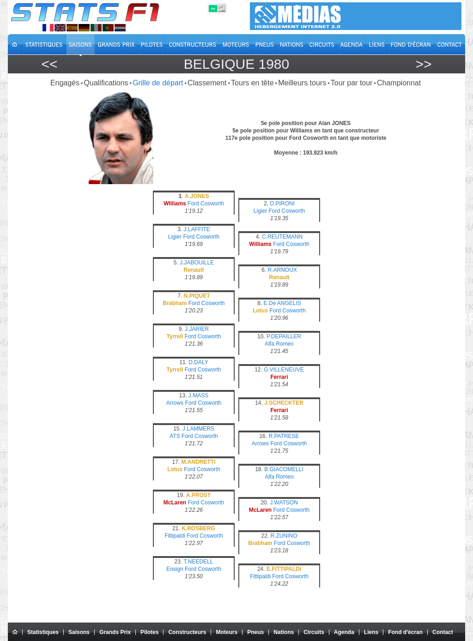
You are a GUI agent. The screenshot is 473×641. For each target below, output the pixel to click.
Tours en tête (252, 83)
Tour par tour (352, 83)
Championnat (399, 83)
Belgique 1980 (236, 64)
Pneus (255, 632)
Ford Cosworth (206, 203)
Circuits (313, 632)
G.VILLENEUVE (284, 369)
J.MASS (198, 395)
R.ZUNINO (284, 536)
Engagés (64, 83)
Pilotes (149, 632)
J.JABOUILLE (197, 262)
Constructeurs (187, 632)
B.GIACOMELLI (283, 469)
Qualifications (106, 83)
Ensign (174, 569)
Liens (371, 632)
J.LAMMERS (198, 428)
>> (423, 64)
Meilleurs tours (302, 83)
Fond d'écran (405, 632)
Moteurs (226, 632)
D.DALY (198, 362)
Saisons (79, 632)
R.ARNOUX (282, 270)
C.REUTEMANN (282, 237)
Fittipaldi (174, 536)
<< (49, 64)
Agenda (344, 632)
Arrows (174, 403)
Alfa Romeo (279, 344)
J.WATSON (284, 502)
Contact (442, 632)
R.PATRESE (283, 436)
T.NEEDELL (198, 561)
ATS (175, 436)
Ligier (260, 211)
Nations (283, 632)
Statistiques (43, 632)
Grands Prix (115, 632)
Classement (207, 83)
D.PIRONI (282, 203)
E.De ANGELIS (282, 303)
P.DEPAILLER (284, 336)
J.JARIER (197, 329)
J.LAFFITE (197, 229)
